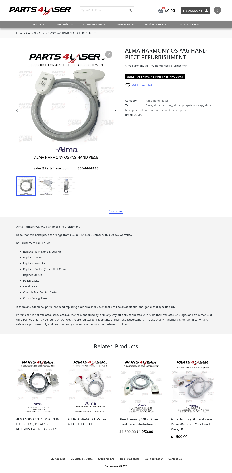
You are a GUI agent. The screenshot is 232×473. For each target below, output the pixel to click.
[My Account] (206, 10)
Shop (28, 33)
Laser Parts (126, 24)
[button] (108, 54)
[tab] (116, 211)
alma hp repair (183, 105)
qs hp (182, 110)
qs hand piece (169, 110)
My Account (192, 10)
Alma (149, 105)
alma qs (198, 105)
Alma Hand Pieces (157, 100)
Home (40, 24)
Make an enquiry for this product (155, 76)
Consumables (96, 24)
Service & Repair (158, 24)
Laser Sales (65, 24)
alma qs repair (149, 110)
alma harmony (163, 105)
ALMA (138, 114)
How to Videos (189, 24)
